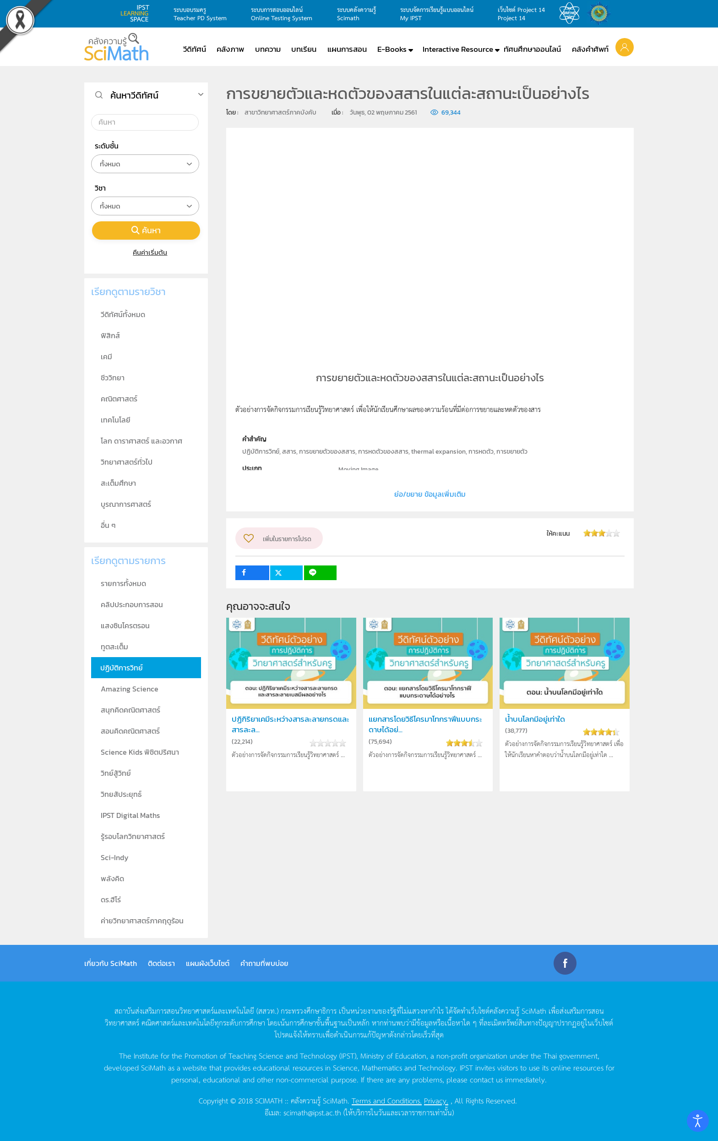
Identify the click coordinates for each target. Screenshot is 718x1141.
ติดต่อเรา (161, 963)
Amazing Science (129, 688)
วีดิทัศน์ (194, 49)
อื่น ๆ (108, 525)
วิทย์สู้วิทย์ (116, 773)
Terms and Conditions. (387, 1100)
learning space (137, 13)
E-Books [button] (392, 49)
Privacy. (436, 1100)
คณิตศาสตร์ (119, 398)
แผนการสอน (347, 49)
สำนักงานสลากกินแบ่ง (601, 13)
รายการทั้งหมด (123, 583)
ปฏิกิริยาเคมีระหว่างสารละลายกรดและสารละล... (290, 724)
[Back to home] (116, 46)
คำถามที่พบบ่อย (264, 963)
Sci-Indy (115, 857)
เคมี (106, 356)
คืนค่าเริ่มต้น (146, 252)
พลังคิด (112, 878)
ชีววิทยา (113, 377)
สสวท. (572, 13)
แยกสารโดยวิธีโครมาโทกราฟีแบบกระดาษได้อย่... (425, 724)
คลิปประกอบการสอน (132, 604)
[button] (624, 46)
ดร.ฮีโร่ (111, 899)
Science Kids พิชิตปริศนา (140, 751)
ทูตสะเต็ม (114, 646)
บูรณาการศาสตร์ (126, 504)
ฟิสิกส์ (110, 335)
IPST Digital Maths (130, 815)
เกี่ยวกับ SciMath (110, 963)
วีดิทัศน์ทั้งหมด (123, 314)
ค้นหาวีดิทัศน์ (134, 95)
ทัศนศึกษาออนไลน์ (532, 49)
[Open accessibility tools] (698, 1121)
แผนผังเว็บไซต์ (207, 963)
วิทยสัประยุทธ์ (121, 794)
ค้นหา (146, 230)
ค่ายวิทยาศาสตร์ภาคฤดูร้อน (142, 920)
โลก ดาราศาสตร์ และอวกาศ (141, 440)
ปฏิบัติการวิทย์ (121, 667)
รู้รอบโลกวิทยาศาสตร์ (133, 836)
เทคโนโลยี (116, 419)
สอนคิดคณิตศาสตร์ (130, 730)
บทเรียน (303, 49)
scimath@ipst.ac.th (312, 1112)
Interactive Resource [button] (458, 49)
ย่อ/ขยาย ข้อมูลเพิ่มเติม (430, 493)
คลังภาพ (230, 49)
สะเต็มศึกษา (118, 482)
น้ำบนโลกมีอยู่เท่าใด (535, 719)
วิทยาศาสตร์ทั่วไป (126, 461)
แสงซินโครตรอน (125, 625)
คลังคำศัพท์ (590, 49)
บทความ (268, 49)
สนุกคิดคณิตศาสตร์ (130, 709)
